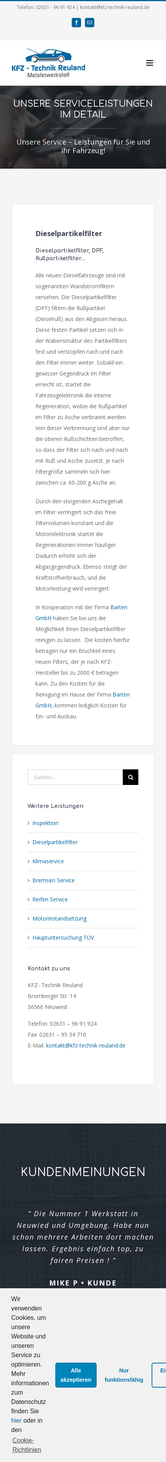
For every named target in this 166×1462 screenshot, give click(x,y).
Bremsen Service (53, 880)
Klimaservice (48, 861)
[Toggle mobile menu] (150, 63)
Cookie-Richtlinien (26, 1445)
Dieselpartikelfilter (55, 842)
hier (16, 1420)
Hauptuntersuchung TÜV (63, 937)
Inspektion (45, 823)
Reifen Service (50, 899)
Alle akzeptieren (75, 1375)
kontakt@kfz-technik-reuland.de (85, 1045)
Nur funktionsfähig (124, 1375)
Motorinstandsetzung (59, 918)
